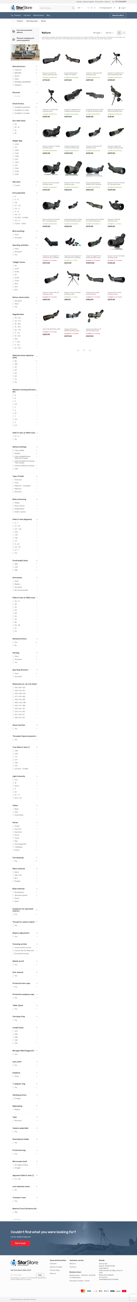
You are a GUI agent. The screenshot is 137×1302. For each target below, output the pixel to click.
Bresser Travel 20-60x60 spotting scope (72, 293)
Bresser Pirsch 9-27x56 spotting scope (72, 183)
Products (16, 15)
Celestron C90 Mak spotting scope (114, 220)
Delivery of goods (88, 1)
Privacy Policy (99, 1)
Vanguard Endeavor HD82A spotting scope (71, 330)
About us (107, 1)
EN (79, 8)
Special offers (118, 15)
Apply (40, 1275)
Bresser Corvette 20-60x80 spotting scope (50, 74)
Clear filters (17, 1219)
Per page (96, 33)
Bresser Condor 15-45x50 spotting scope (116, 256)
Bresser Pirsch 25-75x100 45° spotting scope (116, 183)
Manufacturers (38, 15)
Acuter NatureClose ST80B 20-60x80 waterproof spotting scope (95, 221)
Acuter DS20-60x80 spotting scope (92, 293)
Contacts (27, 15)
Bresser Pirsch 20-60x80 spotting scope (51, 183)
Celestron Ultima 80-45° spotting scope (94, 74)
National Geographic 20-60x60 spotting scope (116, 110)
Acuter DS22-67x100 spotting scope (114, 293)
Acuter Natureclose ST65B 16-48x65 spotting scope (94, 110)
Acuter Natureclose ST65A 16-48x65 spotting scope (73, 220)
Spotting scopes (32, 21)
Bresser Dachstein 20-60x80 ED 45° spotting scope (93, 184)
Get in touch (20, 1243)
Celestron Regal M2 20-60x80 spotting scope (93, 256)
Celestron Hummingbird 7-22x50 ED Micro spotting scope (51, 257)
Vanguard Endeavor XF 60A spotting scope (93, 330)
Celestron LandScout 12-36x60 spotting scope (116, 74)
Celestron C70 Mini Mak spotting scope (50, 110)
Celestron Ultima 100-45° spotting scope (51, 293)
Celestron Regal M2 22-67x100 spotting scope (72, 147)
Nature (43, 21)
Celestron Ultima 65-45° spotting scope (94, 147)
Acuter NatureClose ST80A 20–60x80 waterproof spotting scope (73, 74)
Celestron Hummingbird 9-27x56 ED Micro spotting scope (73, 257)
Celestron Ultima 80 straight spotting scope (115, 147)
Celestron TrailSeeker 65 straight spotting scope (72, 110)
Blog (48, 15)
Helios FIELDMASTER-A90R (51, 329)
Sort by (108, 33)
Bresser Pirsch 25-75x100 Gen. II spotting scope (51, 220)
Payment (79, 1)
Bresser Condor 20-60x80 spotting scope (51, 147)
